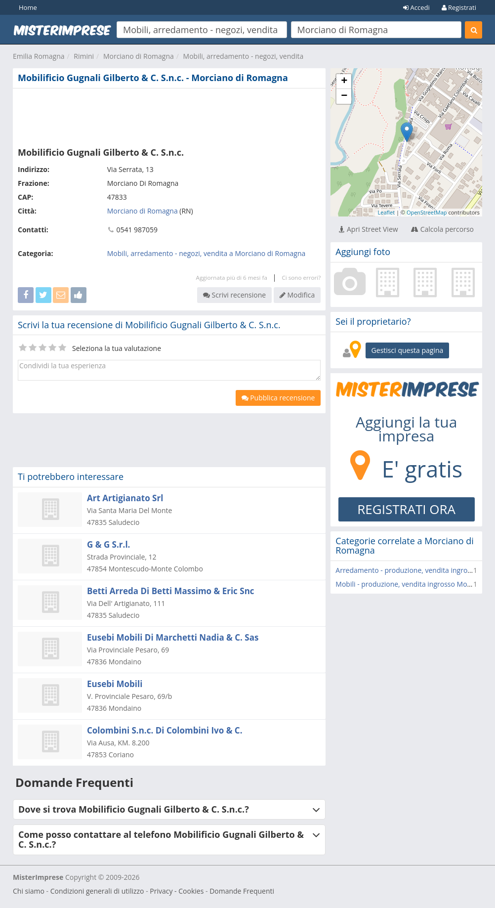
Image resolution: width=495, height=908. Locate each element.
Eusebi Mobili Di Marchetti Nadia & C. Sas (172, 637)
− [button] (344, 96)
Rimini (84, 56)
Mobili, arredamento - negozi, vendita (243, 56)
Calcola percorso (442, 229)
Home (28, 7)
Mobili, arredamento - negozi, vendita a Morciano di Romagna (206, 253)
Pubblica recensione (278, 397)
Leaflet (386, 212)
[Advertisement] (169, 115)
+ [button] (344, 81)
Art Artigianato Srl (125, 498)
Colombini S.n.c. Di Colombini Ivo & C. (164, 730)
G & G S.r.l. (108, 544)
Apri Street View (368, 229)
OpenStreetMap (427, 212)
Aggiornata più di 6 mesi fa (231, 277)
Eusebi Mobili (114, 684)
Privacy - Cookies (177, 891)
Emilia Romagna (39, 56)
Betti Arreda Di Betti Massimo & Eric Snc (170, 591)
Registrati (459, 7)
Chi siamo (28, 891)
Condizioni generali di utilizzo (97, 891)
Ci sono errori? (301, 277)
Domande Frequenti (241, 891)
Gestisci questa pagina (407, 350)
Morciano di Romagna (138, 56)
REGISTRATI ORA (406, 509)
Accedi (416, 7)
